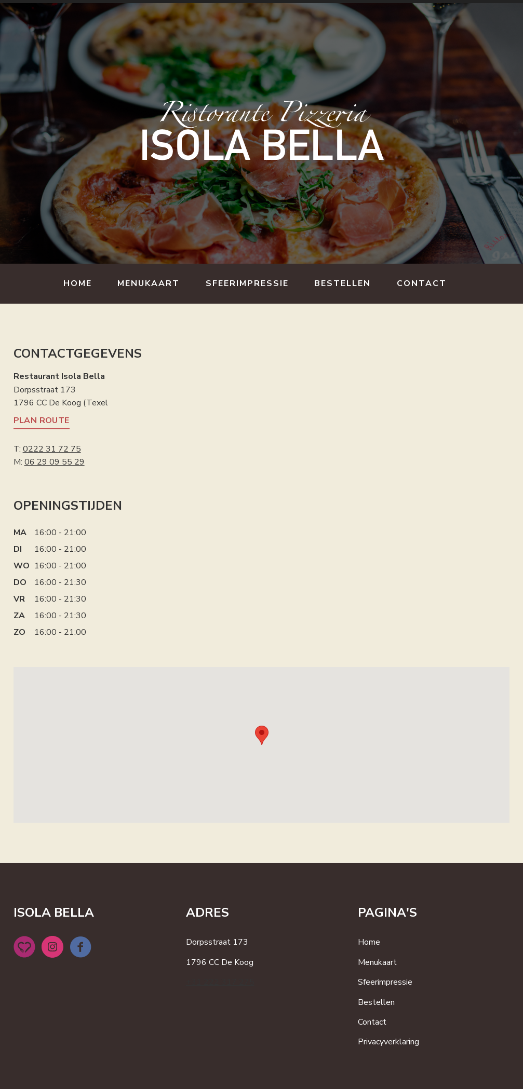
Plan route (42, 420)
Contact (422, 283)
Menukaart (148, 283)
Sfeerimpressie (247, 283)
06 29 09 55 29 (54, 462)
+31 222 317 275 (220, 982)
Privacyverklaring (388, 1041)
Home (77, 283)
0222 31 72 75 (52, 449)
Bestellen (342, 283)
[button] (262, 735)
